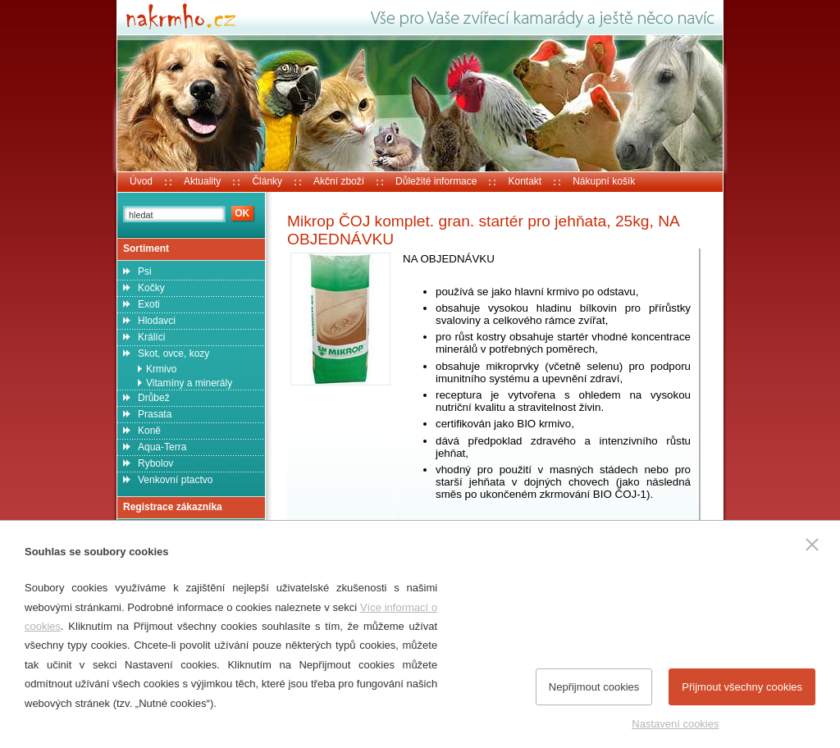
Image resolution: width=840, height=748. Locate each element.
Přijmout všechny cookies (742, 687)
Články (267, 181)
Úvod (141, 181)
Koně (149, 430)
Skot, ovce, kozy (173, 353)
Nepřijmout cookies (594, 687)
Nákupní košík (604, 181)
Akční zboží (338, 181)
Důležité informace (436, 181)
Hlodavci (157, 320)
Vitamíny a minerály (189, 383)
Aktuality (202, 181)
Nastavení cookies (675, 724)
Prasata (154, 414)
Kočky (151, 288)
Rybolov (155, 463)
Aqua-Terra (162, 447)
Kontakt (524, 181)
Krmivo (161, 369)
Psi (145, 271)
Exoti (149, 304)
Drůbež (154, 398)
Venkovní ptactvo (175, 480)
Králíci (151, 337)
